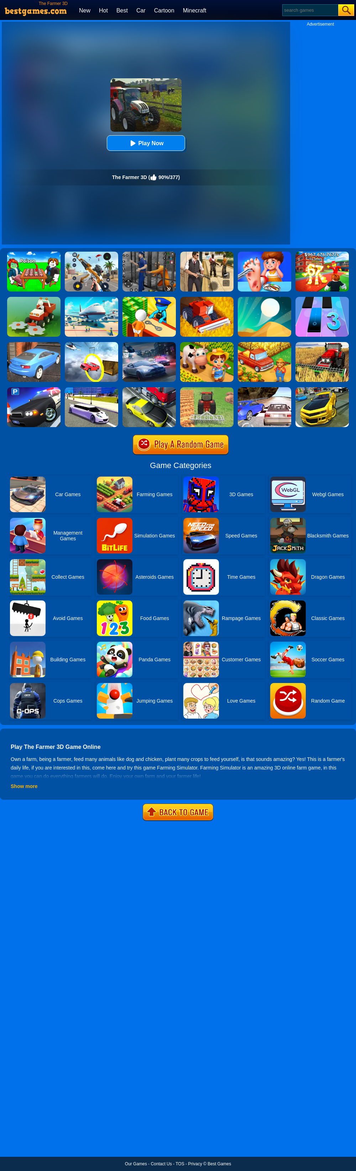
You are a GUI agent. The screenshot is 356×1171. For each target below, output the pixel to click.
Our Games (136, 1163)
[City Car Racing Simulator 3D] (149, 344)
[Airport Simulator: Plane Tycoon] (91, 299)
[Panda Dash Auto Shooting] (91, 254)
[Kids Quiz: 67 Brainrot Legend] (322, 254)
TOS (180, 1163)
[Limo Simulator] (91, 389)
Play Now (145, 143)
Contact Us (161, 1163)
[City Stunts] (34, 344)
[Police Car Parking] (34, 389)
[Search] (309, 10)
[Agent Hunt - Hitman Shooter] (207, 254)
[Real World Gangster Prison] (149, 254)
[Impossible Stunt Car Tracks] (91, 344)
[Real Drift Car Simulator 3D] (322, 389)
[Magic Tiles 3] (322, 299)
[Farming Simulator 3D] (207, 299)
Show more (24, 786)
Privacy (195, 1163)
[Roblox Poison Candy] (34, 254)
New (84, 10)
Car (141, 10)
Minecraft (194, 10)
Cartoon (164, 10)
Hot (103, 10)
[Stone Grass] (34, 299)
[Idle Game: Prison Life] (149, 299)
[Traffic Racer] (149, 389)
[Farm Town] (264, 344)
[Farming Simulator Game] (322, 344)
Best (122, 10)
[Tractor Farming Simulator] (207, 389)
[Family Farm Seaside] (207, 344)
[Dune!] (264, 299)
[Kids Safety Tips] (264, 254)
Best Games (219, 1163)
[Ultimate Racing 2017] (264, 389)
